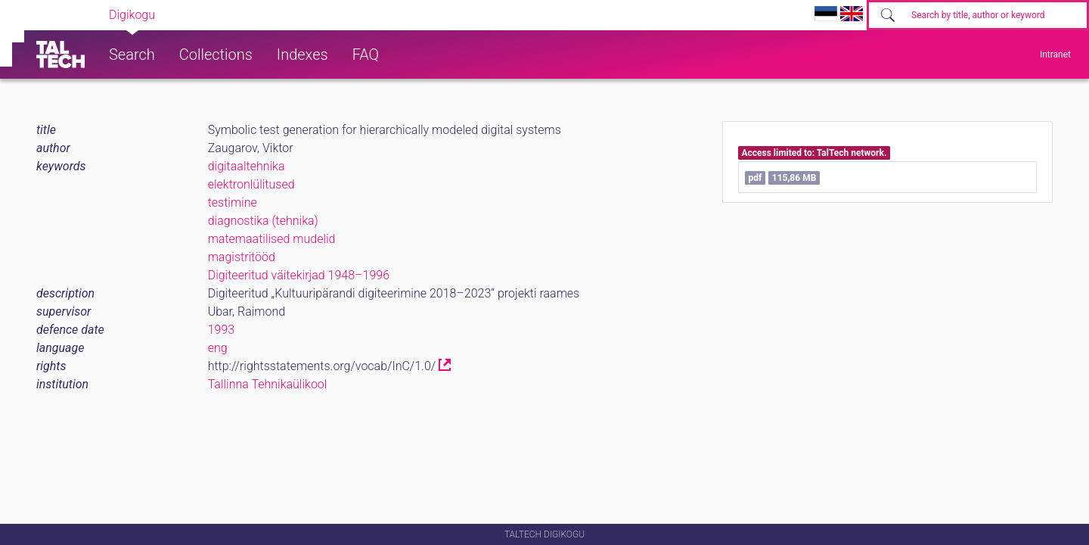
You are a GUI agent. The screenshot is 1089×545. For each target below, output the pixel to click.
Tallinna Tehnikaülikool (267, 384)
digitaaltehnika (246, 166)
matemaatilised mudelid (272, 239)
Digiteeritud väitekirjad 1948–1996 (298, 275)
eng (218, 348)
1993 (221, 329)
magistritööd (241, 257)
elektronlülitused (251, 184)
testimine (232, 202)
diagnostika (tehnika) (263, 220)
